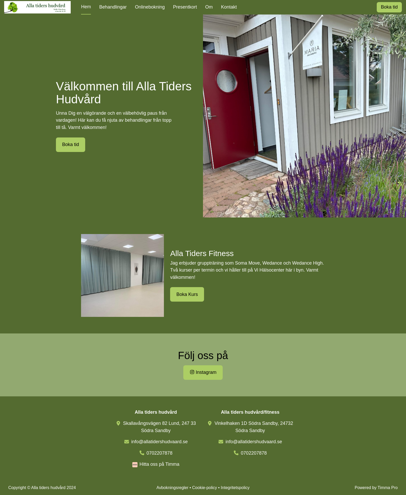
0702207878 (159, 453)
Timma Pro (388, 487)
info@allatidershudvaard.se (159, 441)
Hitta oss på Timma (159, 464)
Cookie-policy (204, 487)
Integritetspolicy (235, 487)
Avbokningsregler (172, 487)
